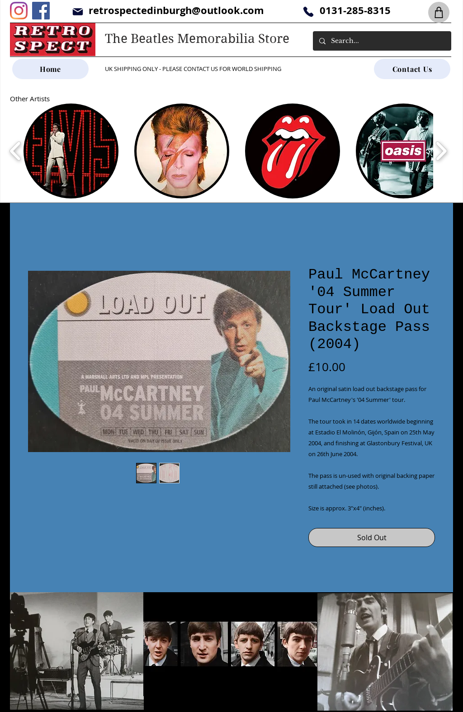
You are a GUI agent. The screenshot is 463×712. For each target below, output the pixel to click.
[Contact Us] (412, 69)
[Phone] (308, 11)
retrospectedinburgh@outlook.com (176, 10)
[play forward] (441, 151)
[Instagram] (19, 10)
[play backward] (15, 151)
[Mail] (77, 11)
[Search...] (381, 41)
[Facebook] (41, 10)
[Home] (50, 69)
